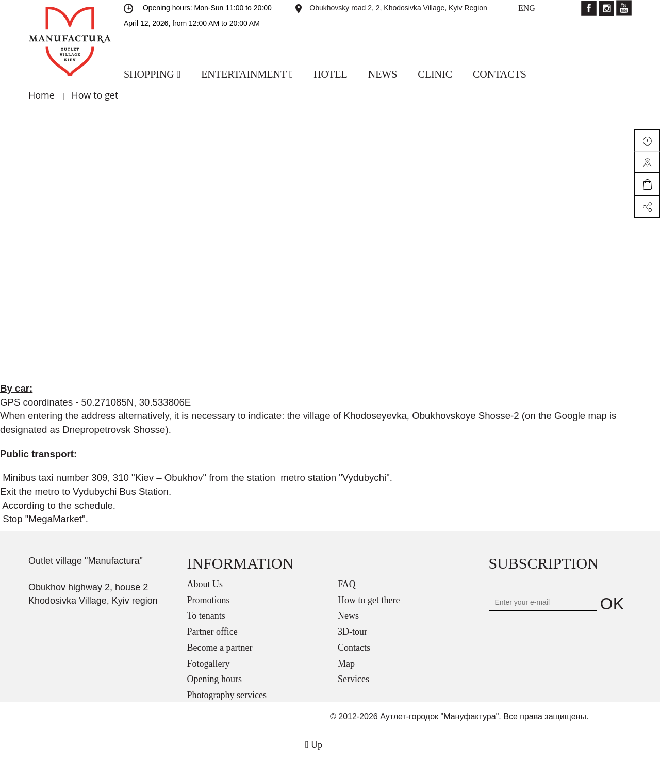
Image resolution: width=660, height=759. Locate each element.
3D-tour (352, 631)
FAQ (347, 584)
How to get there (369, 600)
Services (353, 679)
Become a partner (220, 647)
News (348, 615)
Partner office (212, 631)
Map (346, 663)
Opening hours (214, 679)
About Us (205, 584)
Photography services (227, 695)
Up (313, 744)
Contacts (354, 647)
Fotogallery (208, 663)
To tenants (206, 615)
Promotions (208, 600)
